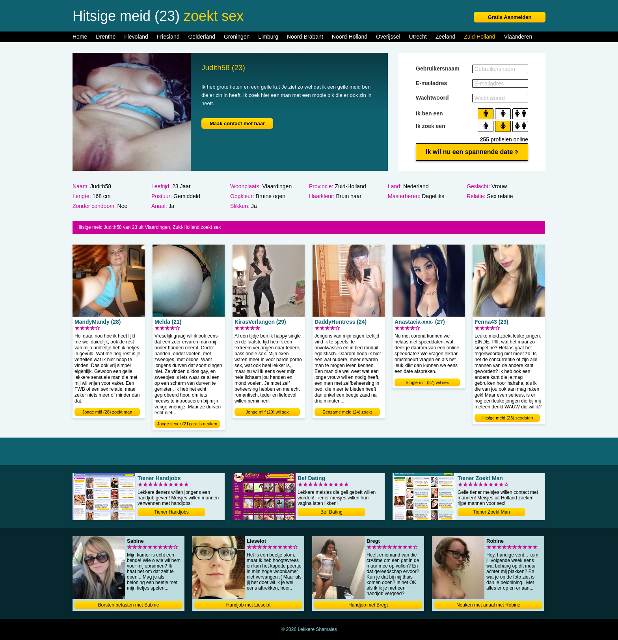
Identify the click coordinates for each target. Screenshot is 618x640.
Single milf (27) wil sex (427, 382)
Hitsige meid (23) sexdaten (507, 418)
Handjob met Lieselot (248, 605)
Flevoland (136, 36)
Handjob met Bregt (368, 605)
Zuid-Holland (479, 36)
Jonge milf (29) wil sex (267, 412)
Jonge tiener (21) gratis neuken (187, 423)
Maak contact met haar (237, 123)
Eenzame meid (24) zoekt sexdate (347, 413)
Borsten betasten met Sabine (128, 605)
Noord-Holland (349, 36)
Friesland (168, 36)
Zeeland (446, 36)
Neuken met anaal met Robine (488, 605)
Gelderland (201, 36)
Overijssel (388, 36)
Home (80, 36)
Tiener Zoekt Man (491, 512)
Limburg (268, 36)
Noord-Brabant (305, 36)
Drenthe (105, 36)
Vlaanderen (518, 36)
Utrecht (418, 36)
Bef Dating (331, 512)
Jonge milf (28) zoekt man (107, 412)
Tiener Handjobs (171, 512)
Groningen (236, 36)
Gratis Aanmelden (510, 17)
